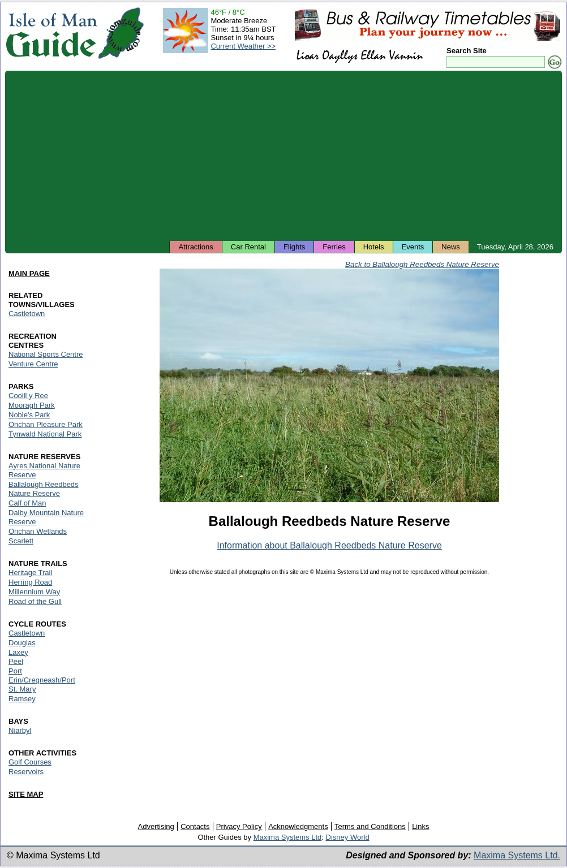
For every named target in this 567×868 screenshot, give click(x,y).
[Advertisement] (283, 155)
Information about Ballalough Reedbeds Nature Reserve (329, 545)
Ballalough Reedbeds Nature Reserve (43, 489)
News (450, 247)
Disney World (348, 837)
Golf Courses (29, 762)
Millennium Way (34, 592)
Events (413, 247)
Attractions (195, 247)
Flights (294, 247)
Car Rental (248, 247)
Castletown (26, 313)
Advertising (156, 826)
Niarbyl (19, 730)
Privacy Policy (239, 826)
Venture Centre (33, 364)
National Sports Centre (45, 354)
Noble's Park (29, 415)
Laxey (18, 652)
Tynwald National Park (44, 434)
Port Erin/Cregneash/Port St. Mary (41, 680)
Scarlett (20, 541)
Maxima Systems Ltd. (517, 855)
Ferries (334, 247)
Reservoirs (26, 771)
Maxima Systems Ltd (288, 837)
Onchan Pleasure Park (45, 424)
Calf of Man (27, 503)
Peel (15, 661)
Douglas (22, 642)
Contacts (195, 826)
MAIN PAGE (29, 273)
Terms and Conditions (370, 826)
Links (420, 826)
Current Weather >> (243, 46)
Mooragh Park (31, 405)
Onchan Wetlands (37, 531)
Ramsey (22, 698)
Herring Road (30, 582)
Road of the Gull (35, 601)
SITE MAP (25, 794)
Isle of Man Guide (51, 33)
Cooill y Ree (28, 395)
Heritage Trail (30, 572)
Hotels (373, 247)
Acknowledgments (298, 826)
